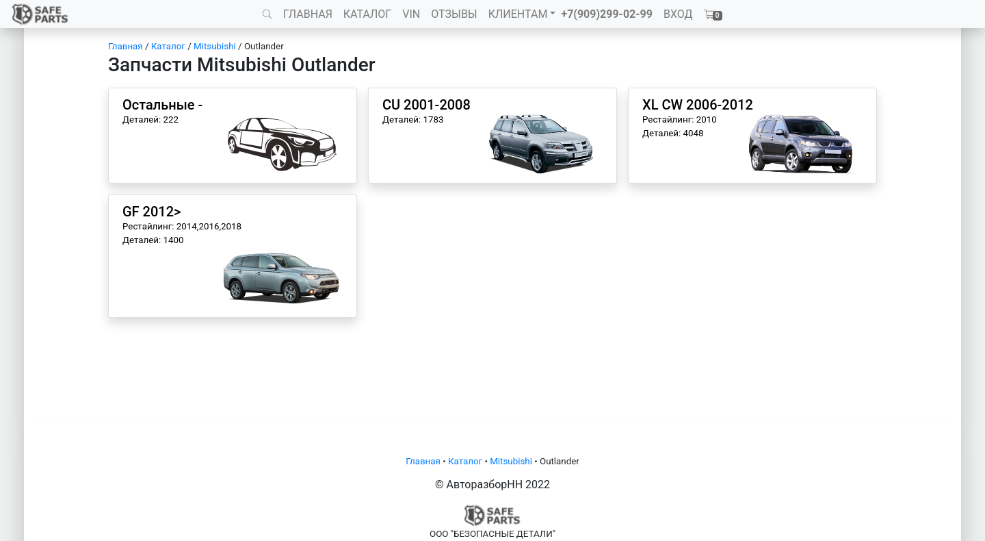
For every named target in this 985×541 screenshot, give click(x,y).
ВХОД (678, 14)
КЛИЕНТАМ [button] (518, 14)
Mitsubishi (215, 46)
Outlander (264, 46)
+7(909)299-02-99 (607, 14)
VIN (411, 14)
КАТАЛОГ (367, 14)
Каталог (168, 46)
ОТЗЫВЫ (454, 14)
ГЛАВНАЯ (307, 14)
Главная (125, 46)
